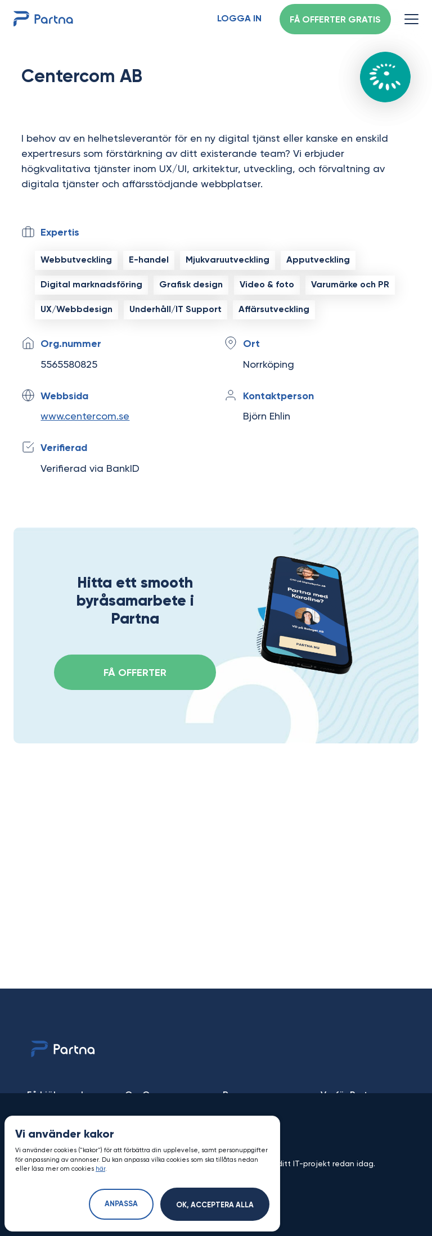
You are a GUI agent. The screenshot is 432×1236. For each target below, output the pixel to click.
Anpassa (121, 1204)
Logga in (239, 19)
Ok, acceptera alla (215, 1205)
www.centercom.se (84, 416)
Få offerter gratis (335, 20)
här (100, 1168)
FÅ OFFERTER (135, 673)
